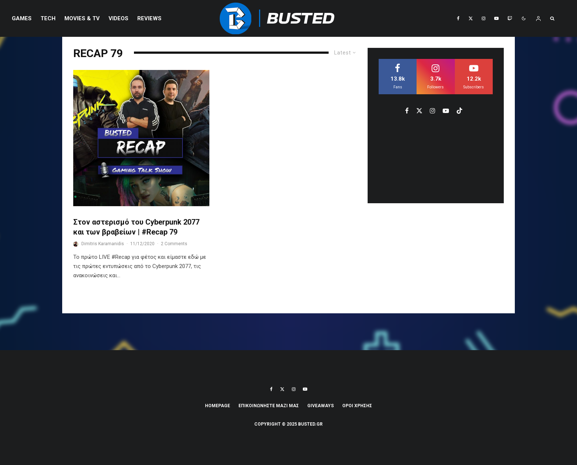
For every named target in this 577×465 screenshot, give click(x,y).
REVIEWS (149, 18)
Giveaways (320, 405)
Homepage (217, 405)
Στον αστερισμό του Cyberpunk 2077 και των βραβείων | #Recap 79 (136, 227)
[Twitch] (509, 18)
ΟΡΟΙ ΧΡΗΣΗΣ (357, 405)
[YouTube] (496, 18)
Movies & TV (82, 18)
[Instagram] (483, 18)
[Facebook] (458, 18)
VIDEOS (118, 18)
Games (22, 18)
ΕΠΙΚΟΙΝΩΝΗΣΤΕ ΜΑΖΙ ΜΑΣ (268, 405)
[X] (470, 18)
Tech (48, 18)
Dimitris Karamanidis (102, 243)
